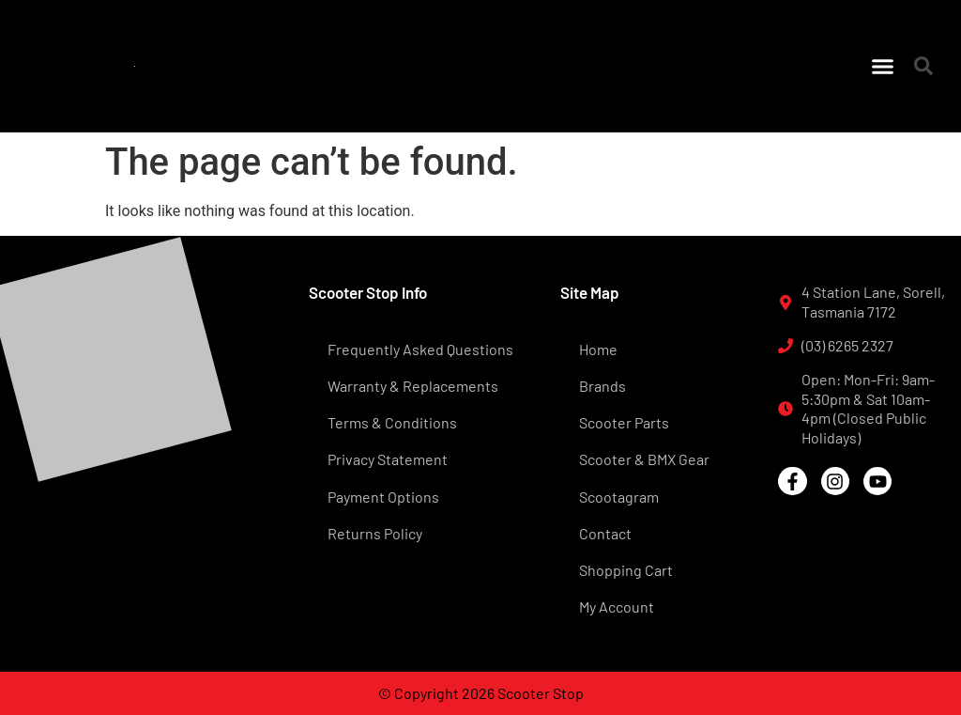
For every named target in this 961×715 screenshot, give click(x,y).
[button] (883, 66)
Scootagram (619, 496)
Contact (605, 533)
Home (598, 349)
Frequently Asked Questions (420, 349)
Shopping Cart (626, 570)
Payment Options (383, 496)
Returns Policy (375, 533)
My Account (616, 606)
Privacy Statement (388, 459)
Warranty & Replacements (413, 386)
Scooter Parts (624, 422)
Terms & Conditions (392, 422)
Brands (602, 386)
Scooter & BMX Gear (644, 459)
